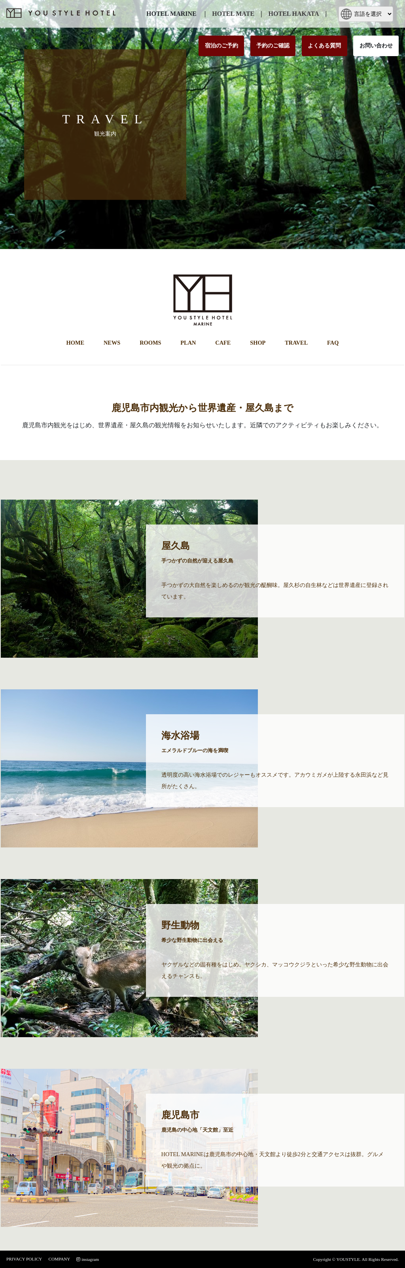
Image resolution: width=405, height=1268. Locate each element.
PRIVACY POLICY (24, 1259)
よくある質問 (324, 45)
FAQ (333, 343)
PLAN (188, 343)
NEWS (112, 343)
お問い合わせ (376, 45)
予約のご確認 (273, 45)
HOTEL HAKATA (294, 13)
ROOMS (150, 343)
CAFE (223, 343)
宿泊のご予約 (221, 45)
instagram (87, 1259)
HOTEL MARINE (171, 13)
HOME (75, 343)
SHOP (257, 343)
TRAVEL (296, 343)
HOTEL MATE (233, 13)
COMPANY (59, 1259)
